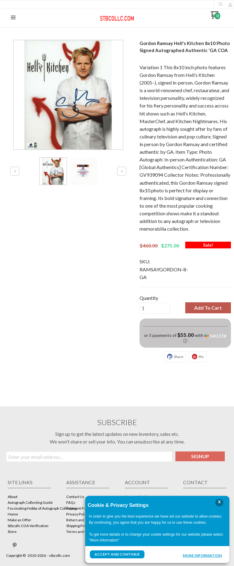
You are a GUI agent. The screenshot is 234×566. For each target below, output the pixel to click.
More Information (202, 555)
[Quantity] (155, 308)
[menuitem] (29, 497)
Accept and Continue (117, 554)
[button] (220, 4)
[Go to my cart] (215, 17)
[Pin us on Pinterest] (14, 545)
